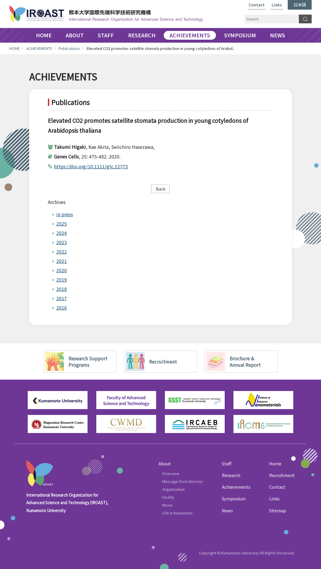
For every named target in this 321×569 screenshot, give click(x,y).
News (227, 510)
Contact (257, 5)
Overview (170, 473)
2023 (61, 242)
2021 (61, 260)
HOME (44, 35)
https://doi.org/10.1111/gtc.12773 (91, 166)
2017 (61, 298)
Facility (168, 497)
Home (275, 463)
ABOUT (75, 35)
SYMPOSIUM (240, 35)
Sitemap (277, 510)
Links (277, 5)
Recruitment (282, 475)
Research (231, 475)
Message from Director (182, 481)
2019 (61, 279)
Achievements (236, 487)
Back (160, 189)
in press (64, 214)
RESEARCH (142, 35)
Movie (167, 505)
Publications (69, 48)
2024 (61, 232)
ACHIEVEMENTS (190, 35)
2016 (61, 307)
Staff (226, 463)
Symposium (233, 498)
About (164, 463)
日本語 (300, 4)
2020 (61, 270)
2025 (61, 223)
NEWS (277, 35)
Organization (173, 489)
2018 (61, 288)
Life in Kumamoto (177, 513)
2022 (61, 251)
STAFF (106, 35)
